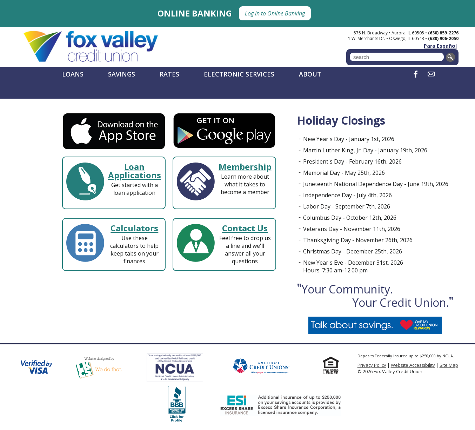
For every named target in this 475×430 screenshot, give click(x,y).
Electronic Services (239, 74)
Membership (245, 166)
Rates (169, 74)
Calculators (134, 228)
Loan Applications (134, 171)
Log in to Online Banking (275, 13)
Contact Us (245, 228)
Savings (121, 74)
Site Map (449, 365)
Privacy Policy (371, 365)
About (310, 74)
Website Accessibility (413, 365)
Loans (72, 74)
